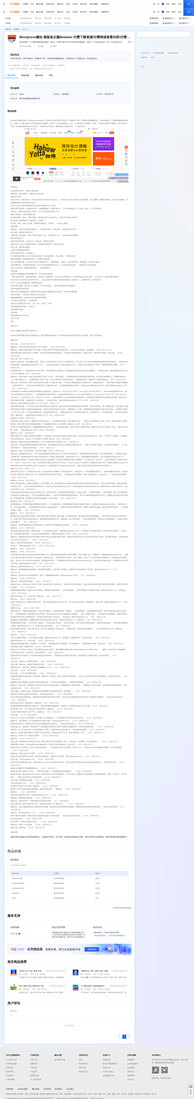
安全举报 (47, 1076)
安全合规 (9, 1063)
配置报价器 (34, 1063)
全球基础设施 (11, 1051)
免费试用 (33, 1051)
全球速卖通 (33, 1081)
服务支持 (39, 62)
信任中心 (130, 1067)
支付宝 (124, 1081)
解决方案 (39, 4)
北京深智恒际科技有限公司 (118, 973)
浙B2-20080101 (63, 1086)
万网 (95, 1081)
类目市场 (38, 10)
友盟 (109, 1081)
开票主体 (13, 86)
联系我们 (58, 1076)
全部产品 (33, 1047)
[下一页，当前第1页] (128, 1024)
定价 (68, 4)
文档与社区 (50, 4)
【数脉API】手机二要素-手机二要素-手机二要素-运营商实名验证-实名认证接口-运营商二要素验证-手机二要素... (95, 958)
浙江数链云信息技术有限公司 (55, 958)
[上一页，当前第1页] (120, 1024)
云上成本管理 (35, 1067)
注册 (162, 4)
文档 (80, 1047)
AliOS (90, 1081)
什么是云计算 (11, 1047)
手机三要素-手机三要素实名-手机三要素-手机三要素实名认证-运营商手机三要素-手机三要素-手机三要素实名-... (32, 973)
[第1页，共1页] (124, 1024)
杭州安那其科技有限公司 (57, 973)
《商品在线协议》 (100, 923)
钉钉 (118, 1081)
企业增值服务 (132, 1051)
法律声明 (9, 1076)
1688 (61, 1081)
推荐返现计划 (108, 1063)
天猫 (26, 1081)
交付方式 (13, 81)
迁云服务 (130, 1055)
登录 (171, 4)
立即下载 (16, 921)
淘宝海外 (138, 1081)
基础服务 (130, 1047)
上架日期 (99, 81)
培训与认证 (83, 1059)
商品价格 (25, 62)
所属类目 (56, 81)
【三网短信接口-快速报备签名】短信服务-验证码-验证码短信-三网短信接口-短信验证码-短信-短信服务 (93, 973)
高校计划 (106, 1055)
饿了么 (154, 1081)
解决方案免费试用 (110, 1051)
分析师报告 (10, 1067)
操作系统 (25, 16)
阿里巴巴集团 (11, 1081)
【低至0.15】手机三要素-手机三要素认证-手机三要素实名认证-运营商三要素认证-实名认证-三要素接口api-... (31, 958)
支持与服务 (93, 4)
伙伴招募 (67, 10)
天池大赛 (82, 1055)
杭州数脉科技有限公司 (119, 958)
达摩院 (131, 1081)
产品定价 (33, 1059)
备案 (150, 4)
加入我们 (70, 1076)
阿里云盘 (146, 1081)
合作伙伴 (83, 4)
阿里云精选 (48, 10)
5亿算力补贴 (108, 1059)
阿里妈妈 (67, 1081)
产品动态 (33, 1055)
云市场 (74, 4)
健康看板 (130, 1063)
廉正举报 (35, 1076)
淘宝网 (20, 1081)
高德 (100, 1081)
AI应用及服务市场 (26, 10)
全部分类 (8, 16)
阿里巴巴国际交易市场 (49, 1081)
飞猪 (74, 1081)
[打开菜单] (4, 4)
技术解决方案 (60, 1047)
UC (104, 1081)
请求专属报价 (172, 71)
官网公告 (130, 1059)
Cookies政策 (22, 1076)
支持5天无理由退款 (48, 52)
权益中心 (60, 4)
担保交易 (26, 52)
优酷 (113, 1081)
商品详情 (11, 62)
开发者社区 (83, 1051)
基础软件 (17, 16)
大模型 (25, 4)
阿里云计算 (81, 1081)
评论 (51, 62)
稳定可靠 (9, 1059)
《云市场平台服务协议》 (116, 923)
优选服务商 (61, 52)
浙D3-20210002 (96, 1086)
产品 (32, 4)
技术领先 (9, 1055)
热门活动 (58, 10)
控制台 (157, 4)
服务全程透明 (35, 52)
